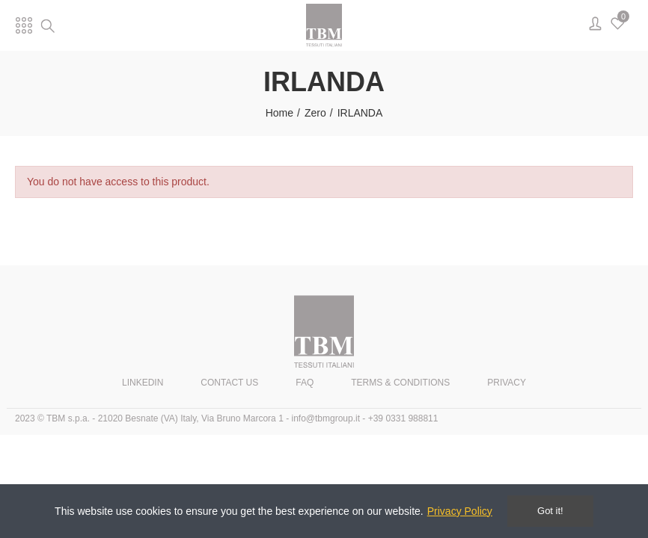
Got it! (550, 510)
